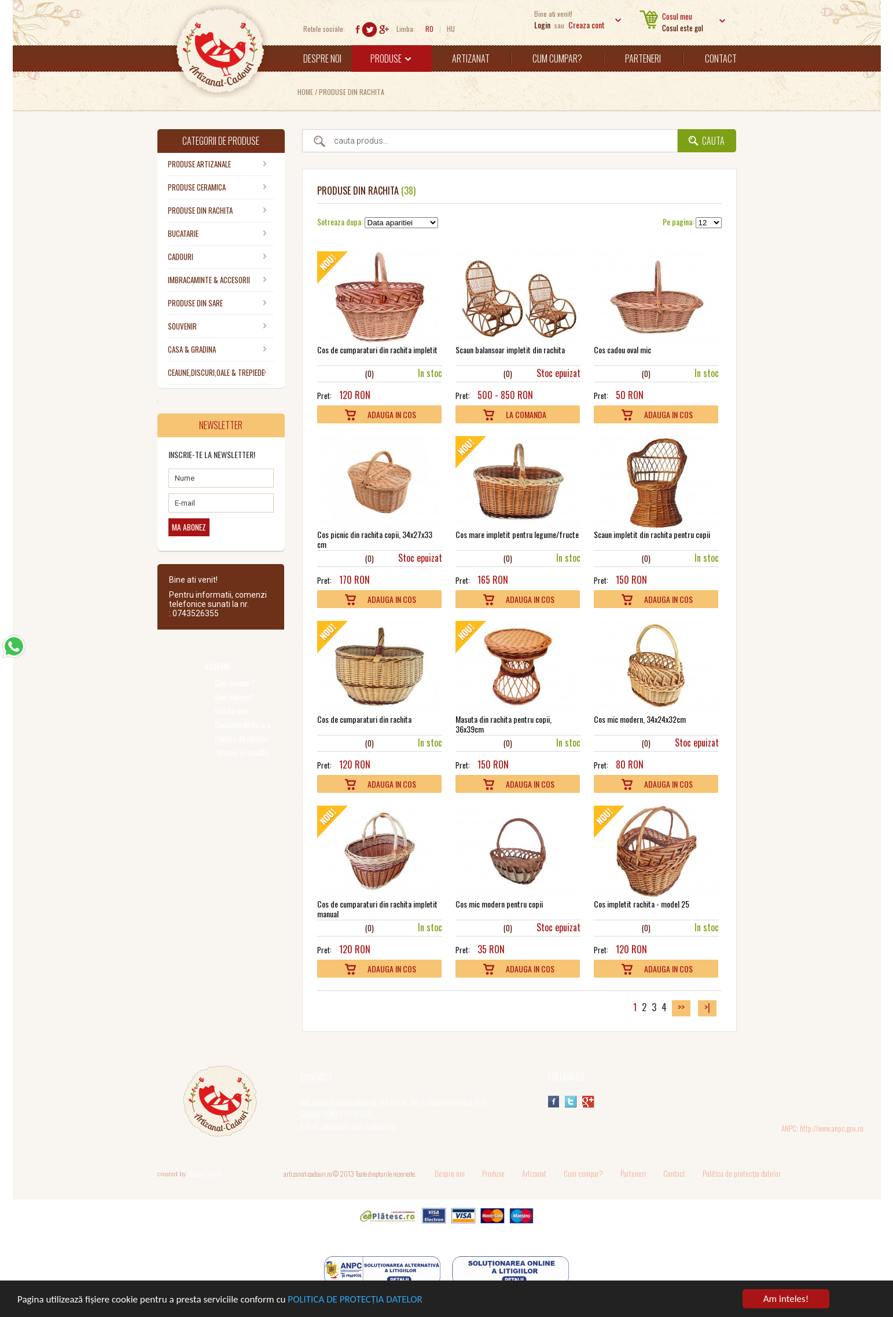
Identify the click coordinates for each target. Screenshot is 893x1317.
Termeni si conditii (242, 752)
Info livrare (231, 711)
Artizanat (471, 58)
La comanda (526, 414)
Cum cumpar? (557, 58)
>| (707, 1007)
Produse (390, 58)
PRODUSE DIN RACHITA (351, 92)
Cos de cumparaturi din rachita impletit (377, 349)
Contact (721, 58)
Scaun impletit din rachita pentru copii (652, 534)
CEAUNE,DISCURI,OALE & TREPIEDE (216, 372)
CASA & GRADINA (192, 349)
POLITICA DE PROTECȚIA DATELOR (355, 1300)
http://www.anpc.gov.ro (831, 1128)
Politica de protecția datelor (742, 1173)
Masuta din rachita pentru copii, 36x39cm (503, 724)
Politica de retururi (242, 738)
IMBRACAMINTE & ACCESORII (209, 280)
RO (429, 29)
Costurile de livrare (243, 725)
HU (451, 29)
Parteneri (643, 58)
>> (681, 1007)
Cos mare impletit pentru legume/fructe (517, 534)
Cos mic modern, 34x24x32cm (640, 719)
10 (358, 373)
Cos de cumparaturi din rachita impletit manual (377, 909)
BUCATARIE (183, 233)
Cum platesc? (235, 697)
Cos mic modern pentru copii (499, 904)
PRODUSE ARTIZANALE (199, 164)
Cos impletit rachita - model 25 (641, 904)
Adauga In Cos (392, 414)
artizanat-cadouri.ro (308, 1174)
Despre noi (322, 58)
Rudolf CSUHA (205, 1174)
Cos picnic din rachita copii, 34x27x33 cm (374, 539)
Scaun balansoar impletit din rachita (510, 349)
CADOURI (180, 256)
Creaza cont (586, 25)
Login (542, 25)
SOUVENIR (182, 326)
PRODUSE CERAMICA (197, 187)
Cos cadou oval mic (622, 349)
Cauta (713, 141)
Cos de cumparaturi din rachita (364, 719)
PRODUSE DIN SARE (195, 303)
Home (305, 92)
